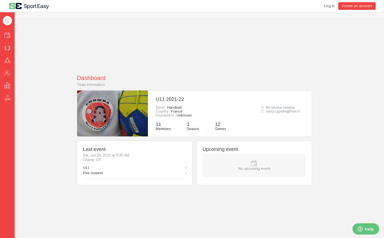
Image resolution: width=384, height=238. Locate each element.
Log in (329, 6)
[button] (14, 35)
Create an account (357, 6)
